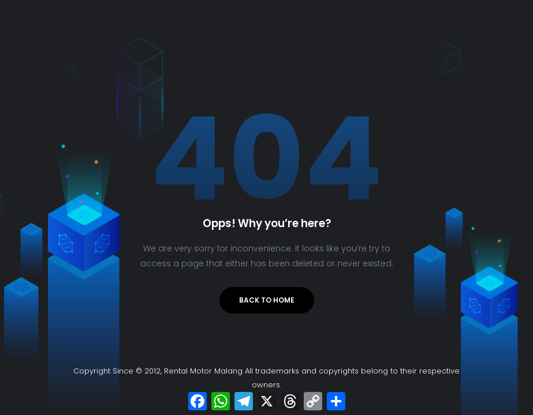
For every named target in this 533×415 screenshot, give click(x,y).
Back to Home (267, 300)
